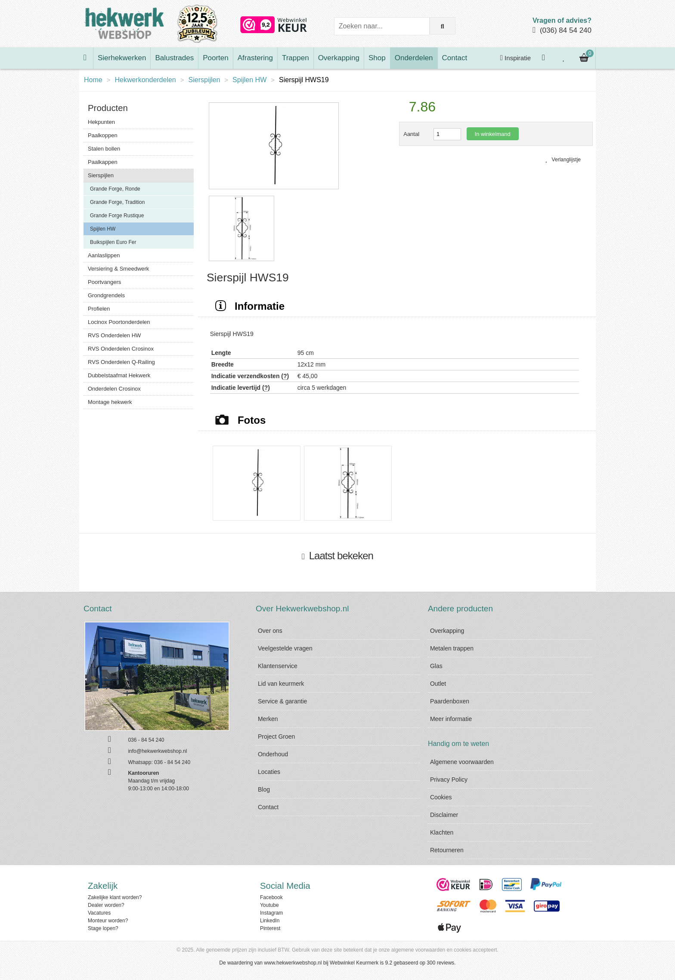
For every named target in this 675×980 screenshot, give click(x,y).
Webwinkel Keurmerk (354, 963)
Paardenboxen (449, 701)
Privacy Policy (449, 779)
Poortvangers (104, 282)
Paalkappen (103, 162)
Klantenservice (277, 666)
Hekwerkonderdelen (145, 79)
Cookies (441, 797)
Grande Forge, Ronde (115, 189)
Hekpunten (101, 122)
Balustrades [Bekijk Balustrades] (174, 58)
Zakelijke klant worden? (115, 897)
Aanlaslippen (104, 255)
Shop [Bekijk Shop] (377, 58)
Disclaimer (444, 814)
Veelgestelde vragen (285, 648)
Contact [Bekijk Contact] (455, 58)
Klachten (441, 832)
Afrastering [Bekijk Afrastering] (255, 58)
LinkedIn (269, 921)
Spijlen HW (249, 79)
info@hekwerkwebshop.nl (157, 751)
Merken (268, 718)
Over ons (270, 630)
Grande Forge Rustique (117, 216)
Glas (436, 666)
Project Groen (276, 736)
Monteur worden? (108, 921)
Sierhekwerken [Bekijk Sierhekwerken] (122, 58)
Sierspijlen (204, 79)
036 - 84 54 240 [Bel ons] (146, 740)
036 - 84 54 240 (172, 762)
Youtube (269, 905)
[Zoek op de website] (442, 25)
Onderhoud (273, 754)
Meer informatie (451, 718)
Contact (268, 807)
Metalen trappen (452, 648)
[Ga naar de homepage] (86, 58)
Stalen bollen (104, 148)
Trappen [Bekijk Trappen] (295, 58)
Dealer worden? (106, 905)
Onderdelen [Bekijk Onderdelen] (414, 58)
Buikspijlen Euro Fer (113, 242)
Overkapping (447, 630)
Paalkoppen (103, 135)
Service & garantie (282, 701)
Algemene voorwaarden (462, 761)
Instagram (271, 913)
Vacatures (99, 913)
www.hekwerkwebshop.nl (293, 963)
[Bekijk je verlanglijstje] (564, 58)
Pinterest (270, 928)
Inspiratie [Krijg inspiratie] (515, 58)
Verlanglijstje (563, 160)
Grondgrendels (106, 295)
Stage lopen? (103, 928)
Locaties (269, 771)
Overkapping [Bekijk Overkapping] (338, 58)
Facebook (271, 897)
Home (93, 79)
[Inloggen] (544, 58)
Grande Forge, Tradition (117, 202)
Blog (264, 789)
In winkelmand (493, 134)
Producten (108, 108)
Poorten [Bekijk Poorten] (216, 58)
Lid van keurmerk (281, 683)
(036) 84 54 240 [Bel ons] (565, 30)
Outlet (438, 683)
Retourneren (447, 850)
